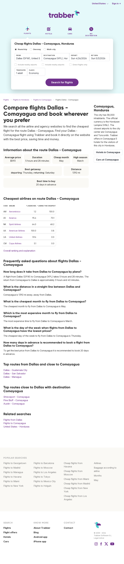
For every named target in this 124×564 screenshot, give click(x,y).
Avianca (12, 218)
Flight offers (10, 532)
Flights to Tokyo (42, 476)
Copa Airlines (15, 243)
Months (98, 475)
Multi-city (51, 49)
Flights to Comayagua (14, 423)
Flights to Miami (11, 481)
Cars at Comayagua (107, 159)
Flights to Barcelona (44, 463)
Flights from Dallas (12, 419)
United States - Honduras (16, 426)
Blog (36, 532)
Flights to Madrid (11, 467)
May (96, 480)
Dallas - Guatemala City (15, 370)
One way (37, 49)
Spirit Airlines (15, 224)
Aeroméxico (14, 211)
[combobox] (28, 57)
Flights (7, 527)
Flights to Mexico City (45, 481)
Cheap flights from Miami (76, 479)
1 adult (19, 73)
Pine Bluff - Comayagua (15, 400)
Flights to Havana (12, 476)
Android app (40, 537)
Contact (68, 527)
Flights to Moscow (43, 467)
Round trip (22, 49)
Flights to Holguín (42, 485)
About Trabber (42, 527)
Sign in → (116, 3)
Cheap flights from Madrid (77, 483)
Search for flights (62, 82)
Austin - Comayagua (14, 403)
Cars (6, 541)
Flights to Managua (13, 472)
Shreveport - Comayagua (16, 396)
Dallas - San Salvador (14, 373)
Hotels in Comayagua (108, 152)
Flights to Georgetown (14, 463)
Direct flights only (80, 65)
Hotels (7, 537)
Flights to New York (13, 485)
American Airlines (17, 230)
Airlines (97, 463)
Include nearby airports (27, 65)
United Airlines (15, 237)
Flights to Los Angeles (45, 472)
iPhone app (40, 541)
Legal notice (99, 538)
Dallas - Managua (12, 376)
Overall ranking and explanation (19, 250)
